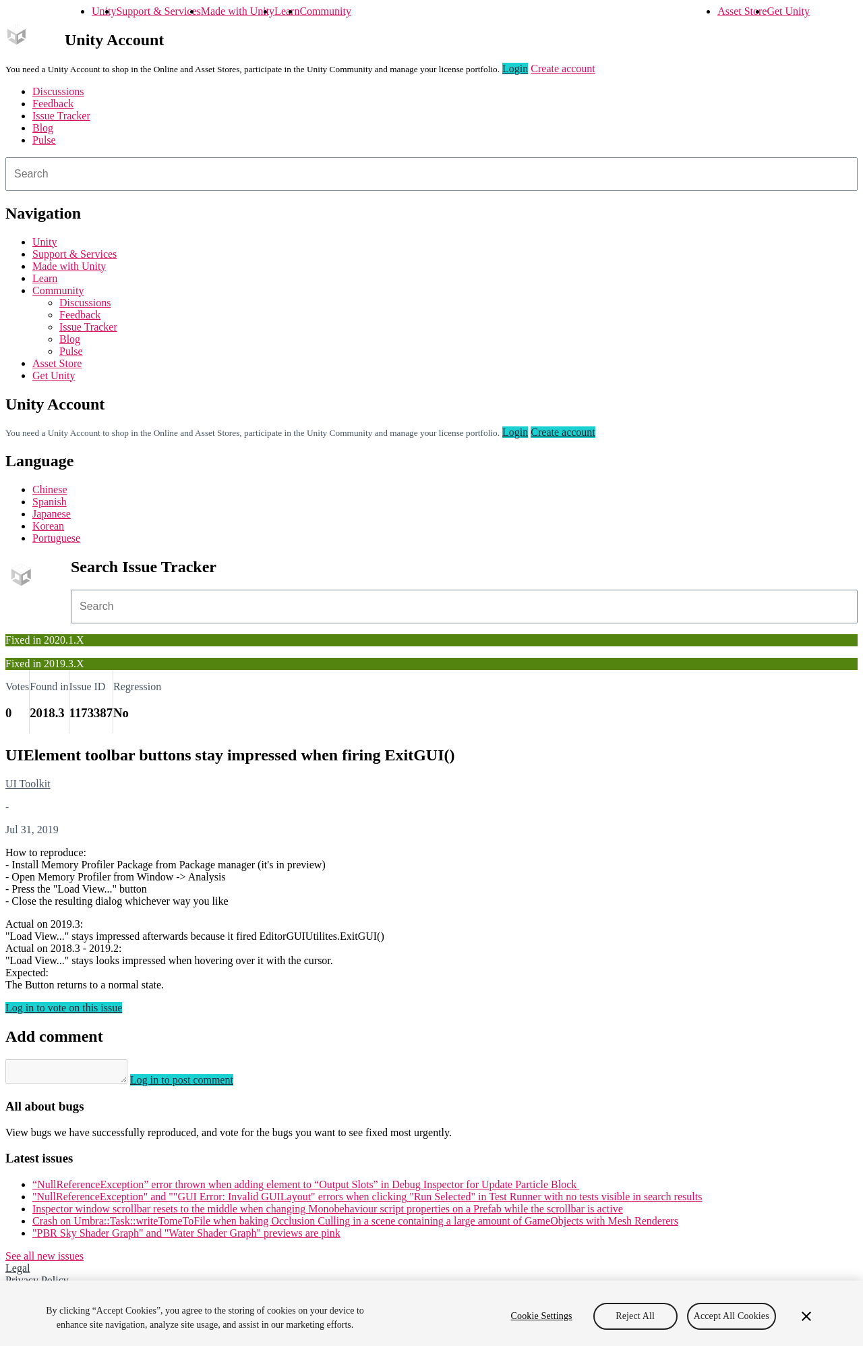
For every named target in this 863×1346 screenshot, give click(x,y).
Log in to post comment (195, 1084)
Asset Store (742, 11)
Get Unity (788, 11)
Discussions (58, 91)
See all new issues (44, 1260)
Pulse (44, 140)
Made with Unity (237, 11)
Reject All (635, 1323)
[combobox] (431, 174)
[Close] (806, 1324)
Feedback (52, 103)
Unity (104, 11)
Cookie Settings (541, 1323)
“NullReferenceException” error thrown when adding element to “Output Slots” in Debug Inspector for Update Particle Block (305, 1188)
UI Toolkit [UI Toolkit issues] (28, 783)
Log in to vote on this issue (63, 1007)
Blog (42, 128)
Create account (563, 68)
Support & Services (158, 11)
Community (325, 11)
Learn (286, 11)
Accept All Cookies (731, 1323)
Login (515, 68)
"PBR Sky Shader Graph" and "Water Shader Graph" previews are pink (186, 1237)
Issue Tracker (61, 115)
